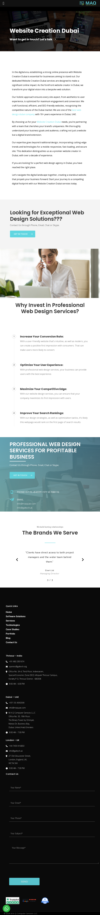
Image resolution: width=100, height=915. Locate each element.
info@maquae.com (26, 503)
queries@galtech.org (18, 666)
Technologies (13, 625)
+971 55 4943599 (16, 702)
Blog (8, 638)
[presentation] (27, 870)
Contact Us (11, 642)
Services (10, 620)
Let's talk (46, 39)
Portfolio (10, 633)
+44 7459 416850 (16, 746)
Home (9, 612)
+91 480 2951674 (16, 661)
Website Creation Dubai (49, 121)
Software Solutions (16, 616)
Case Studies (12, 629)
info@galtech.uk (24, 507)
